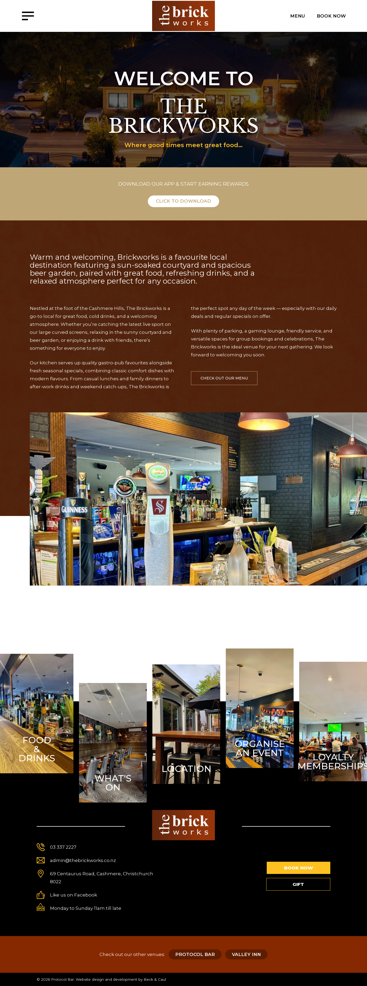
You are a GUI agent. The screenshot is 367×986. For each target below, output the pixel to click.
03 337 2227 (63, 847)
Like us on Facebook (73, 895)
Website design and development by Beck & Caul (121, 979)
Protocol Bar (195, 954)
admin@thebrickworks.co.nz (83, 860)
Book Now (331, 16)
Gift (298, 884)
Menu (297, 16)
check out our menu (224, 378)
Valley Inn (246, 954)
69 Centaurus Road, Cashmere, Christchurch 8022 (101, 877)
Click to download (183, 201)
